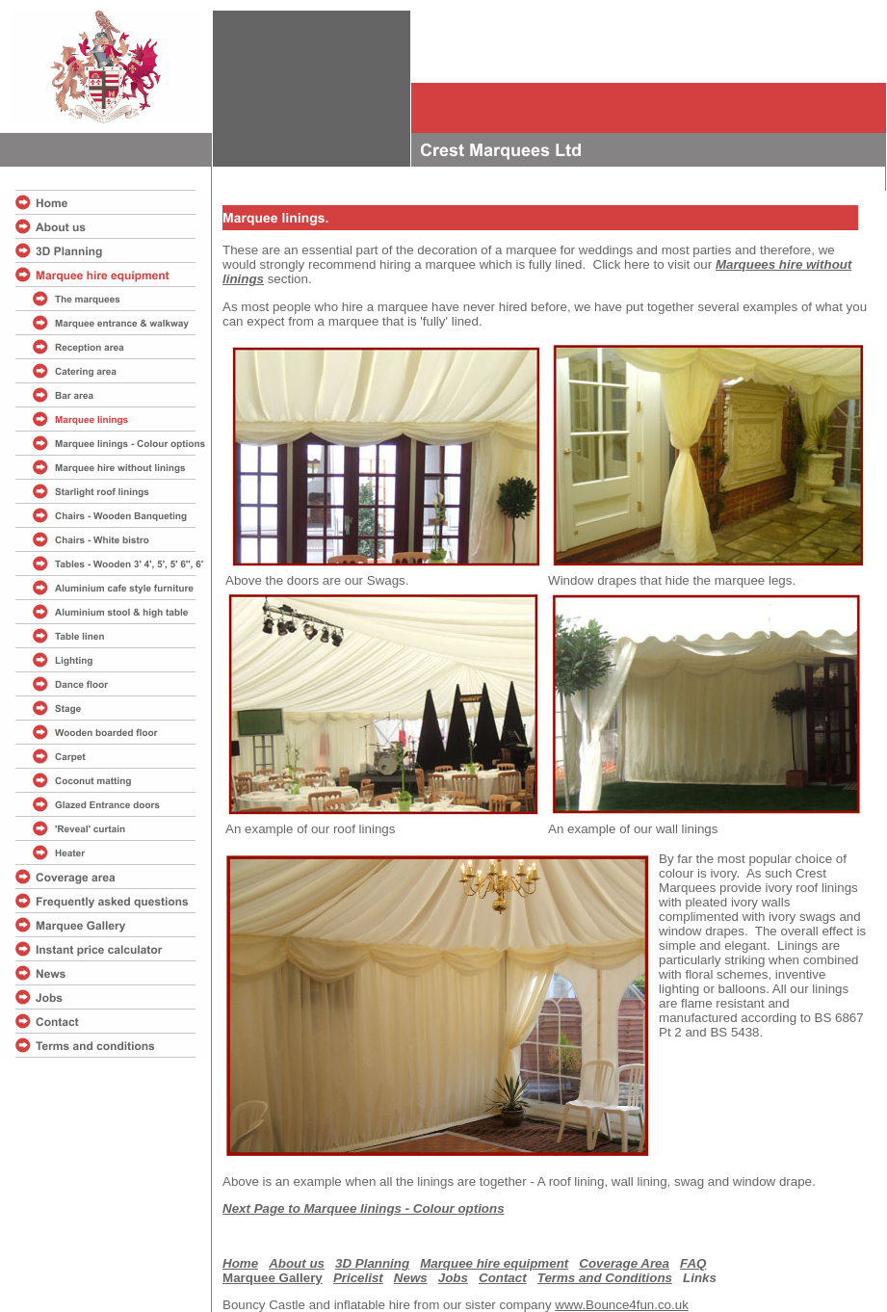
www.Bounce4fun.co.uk (622, 1305)
